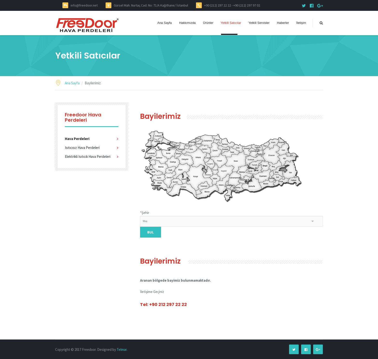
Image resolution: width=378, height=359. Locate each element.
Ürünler (208, 23)
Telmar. (122, 349)
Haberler (283, 23)
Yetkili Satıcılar (231, 23)
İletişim (301, 23)
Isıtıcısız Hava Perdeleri (82, 147)
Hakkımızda (187, 23)
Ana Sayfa (164, 23)
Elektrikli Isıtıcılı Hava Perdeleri (87, 156)
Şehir (144, 212)
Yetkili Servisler (259, 23)
